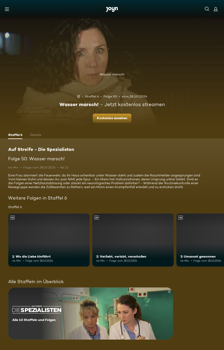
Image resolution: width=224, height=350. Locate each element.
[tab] (15, 135)
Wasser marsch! (112, 74)
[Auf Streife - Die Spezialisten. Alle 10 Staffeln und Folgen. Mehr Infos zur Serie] (90, 313)
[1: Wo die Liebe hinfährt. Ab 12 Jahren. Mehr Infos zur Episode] (49, 240)
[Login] (215, 9)
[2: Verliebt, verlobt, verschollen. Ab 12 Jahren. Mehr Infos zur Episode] (133, 240)
